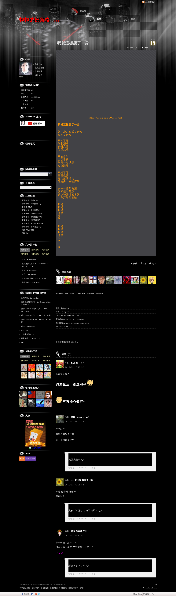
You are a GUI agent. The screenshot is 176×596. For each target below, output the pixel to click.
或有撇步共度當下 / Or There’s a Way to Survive (35, 265)
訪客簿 (83, 11)
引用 (144, 263)
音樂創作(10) (27, 207)
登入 (135, 594)
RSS (22, 458)
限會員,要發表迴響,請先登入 (67, 342)
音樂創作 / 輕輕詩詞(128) (32, 217)
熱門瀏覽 (24, 254)
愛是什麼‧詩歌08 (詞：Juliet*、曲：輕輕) (36, 320)
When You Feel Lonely (64, 327)
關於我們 (35, 588)
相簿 (133, 19)
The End (24, 330)
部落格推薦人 (32, 388)
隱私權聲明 (73, 588)
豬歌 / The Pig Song (63, 312)
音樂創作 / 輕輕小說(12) (31, 200)
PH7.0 (23, 342)
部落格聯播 (30, 458)
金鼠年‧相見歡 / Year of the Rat (34, 278)
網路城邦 (146, 594)
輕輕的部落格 (34, 20)
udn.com (154, 588)
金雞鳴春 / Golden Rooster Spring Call (70, 319)
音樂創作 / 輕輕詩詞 (95, 294)
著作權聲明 (63, 588)
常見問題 (44, 588)
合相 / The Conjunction (31, 270)
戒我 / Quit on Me (62, 308)
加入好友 (38, 64)
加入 (140, 594)
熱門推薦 (45, 254)
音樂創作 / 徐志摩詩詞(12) (32, 223)
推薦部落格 (39, 68)
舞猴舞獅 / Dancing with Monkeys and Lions (72, 323)
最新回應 (35, 250)
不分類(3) (26, 233)
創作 (66, 294)
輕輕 (70, 468)
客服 (82, 588)
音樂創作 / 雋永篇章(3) (31, 210)
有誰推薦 (66, 272)
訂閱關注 (38, 71)
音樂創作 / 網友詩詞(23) (31, 227)
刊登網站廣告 (24, 588)
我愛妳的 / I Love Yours (31, 282)
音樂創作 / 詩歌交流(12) (31, 204)
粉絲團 (27, 594)
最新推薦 (45, 250)
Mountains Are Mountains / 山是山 (68, 315)
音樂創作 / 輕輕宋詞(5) (31, 220)
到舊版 (56, 21)
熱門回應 (35, 254)
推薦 (135, 263)
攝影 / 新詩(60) (28, 230)
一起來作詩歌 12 (27, 334)
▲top (155, 585)
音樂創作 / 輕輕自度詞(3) (32, 213)
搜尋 (50, 174)
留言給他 (38, 75)
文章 (99, 19)
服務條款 (53, 588)
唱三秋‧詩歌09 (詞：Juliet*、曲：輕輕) (36, 315)
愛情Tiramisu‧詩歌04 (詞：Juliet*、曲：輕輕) (35, 310)
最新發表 (24, 250)
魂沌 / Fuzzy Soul (29, 259)
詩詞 (72, 294)
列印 (154, 263)
